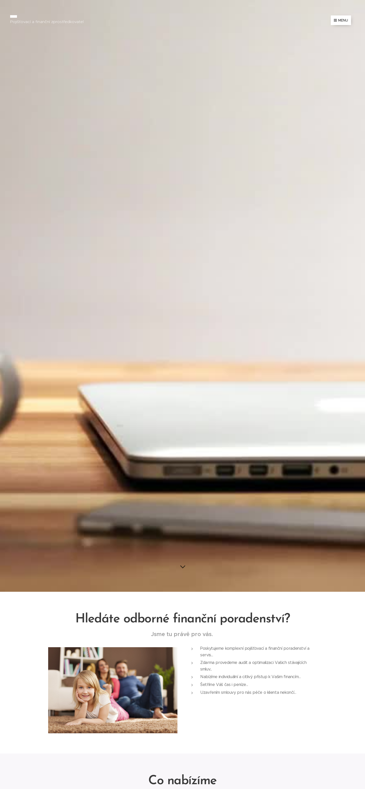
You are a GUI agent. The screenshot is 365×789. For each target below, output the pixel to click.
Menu (341, 20)
